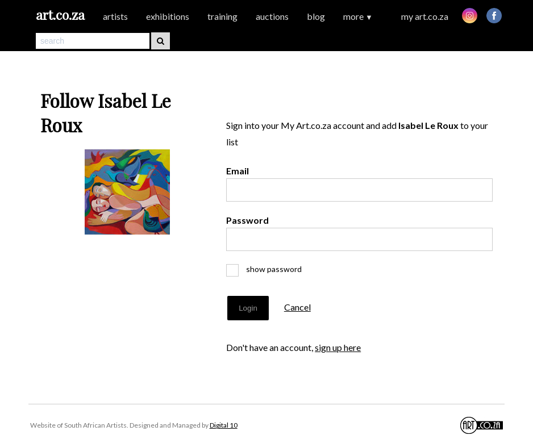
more (358, 16)
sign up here (338, 347)
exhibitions (167, 16)
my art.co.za (424, 16)
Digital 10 (224, 425)
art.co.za (60, 14)
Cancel (297, 307)
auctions (272, 16)
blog (316, 16)
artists (115, 16)
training (222, 16)
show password (268, 269)
